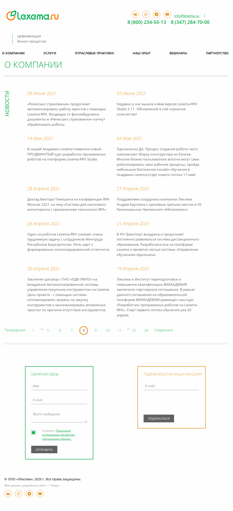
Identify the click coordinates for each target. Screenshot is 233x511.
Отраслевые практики (94, 53)
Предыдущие (15, 330)
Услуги (49, 53)
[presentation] (171, 403)
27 (134, 331)
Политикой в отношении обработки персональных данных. (58, 435)
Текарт (54, 485)
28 (146, 331)
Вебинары (178, 53)
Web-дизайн (12, 485)
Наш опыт (142, 53)
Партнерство (217, 53)
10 (108, 331)
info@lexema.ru (186, 16)
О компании (13, 53)
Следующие (163, 330)
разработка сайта (34, 485)
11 (120, 331)
